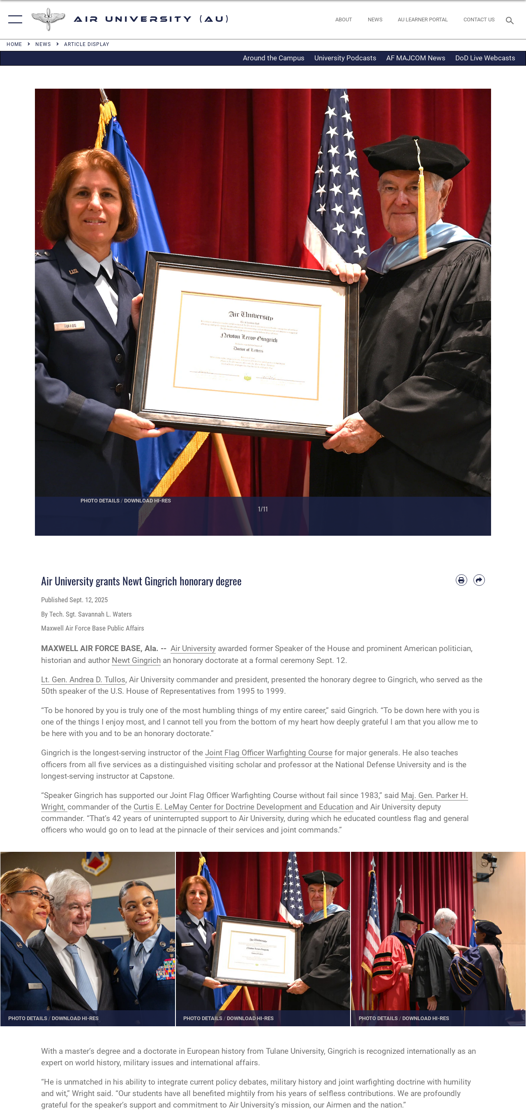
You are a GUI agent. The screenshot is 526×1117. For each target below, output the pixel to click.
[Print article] (461, 580)
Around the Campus (274, 58)
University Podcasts (345, 58)
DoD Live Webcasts (485, 58)
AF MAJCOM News (415, 58)
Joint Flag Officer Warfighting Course (268, 752)
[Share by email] (479, 580)
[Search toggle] (511, 19)
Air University (193, 648)
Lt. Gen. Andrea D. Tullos (83, 679)
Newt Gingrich (136, 660)
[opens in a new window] (423, 20)
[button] (13, 19)
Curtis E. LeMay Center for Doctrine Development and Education (243, 807)
